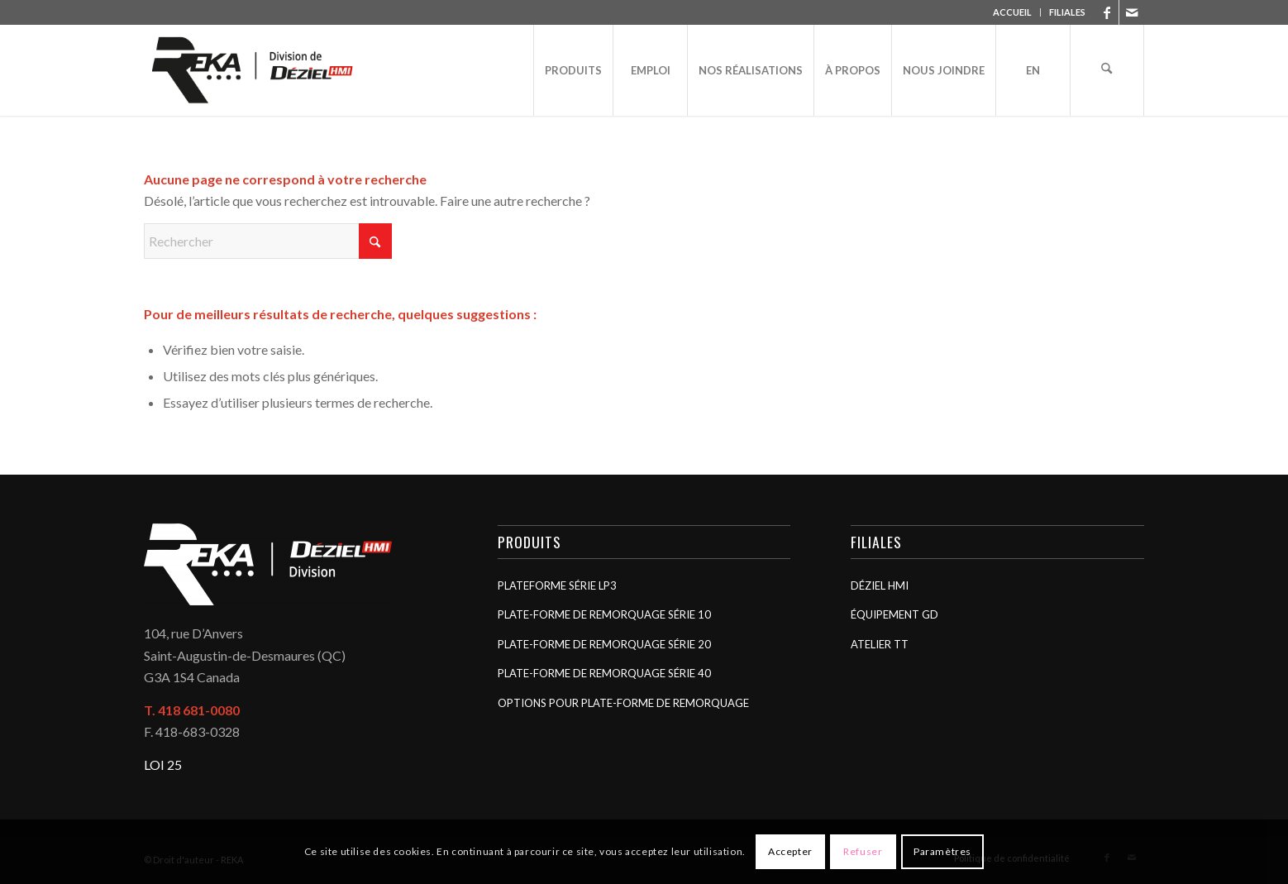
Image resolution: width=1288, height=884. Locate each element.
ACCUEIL (1012, 12)
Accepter (790, 851)
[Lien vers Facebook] (1107, 12)
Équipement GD (894, 614)
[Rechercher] (1107, 70)
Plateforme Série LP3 (557, 585)
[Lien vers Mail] (1131, 12)
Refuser (862, 851)
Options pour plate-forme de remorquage (623, 703)
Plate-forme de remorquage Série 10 (604, 614)
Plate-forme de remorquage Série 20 (604, 644)
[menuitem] (1013, 12)
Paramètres (942, 851)
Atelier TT (880, 644)
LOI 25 (163, 764)
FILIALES (1067, 12)
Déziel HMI (880, 585)
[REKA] (253, 70)
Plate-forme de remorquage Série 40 (604, 673)
